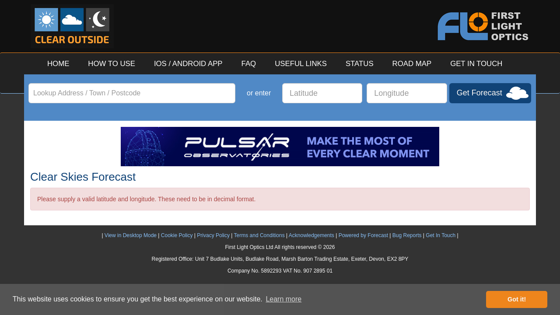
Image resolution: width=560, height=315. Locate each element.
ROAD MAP (412, 64)
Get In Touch (440, 235)
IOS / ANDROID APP (188, 64)
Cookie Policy (177, 235)
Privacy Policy (213, 235)
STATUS (360, 64)
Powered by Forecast (363, 235)
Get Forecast (479, 92)
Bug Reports (407, 235)
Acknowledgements (311, 235)
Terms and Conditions (259, 235)
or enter (259, 93)
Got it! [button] (517, 299)
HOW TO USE (111, 64)
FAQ (249, 64)
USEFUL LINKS (301, 64)
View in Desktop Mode (131, 235)
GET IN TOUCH (476, 64)
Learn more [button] (283, 299)
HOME (58, 64)
